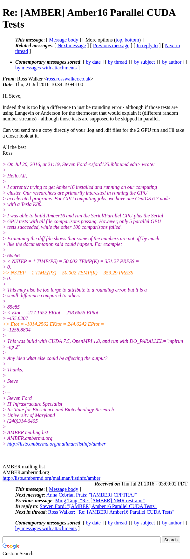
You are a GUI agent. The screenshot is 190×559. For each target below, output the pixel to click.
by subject (144, 62)
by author (171, 62)
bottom (132, 39)
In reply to (147, 45)
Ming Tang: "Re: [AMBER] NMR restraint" (100, 500)
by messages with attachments (46, 67)
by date (93, 62)
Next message (72, 45)
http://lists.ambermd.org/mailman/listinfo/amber (56, 444)
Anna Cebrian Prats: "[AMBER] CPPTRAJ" (91, 495)
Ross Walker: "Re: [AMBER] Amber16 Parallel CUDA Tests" (111, 512)
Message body (63, 39)
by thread (117, 62)
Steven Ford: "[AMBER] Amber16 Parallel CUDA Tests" (98, 506)
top (119, 39)
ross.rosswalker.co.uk (68, 78)
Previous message (111, 45)
